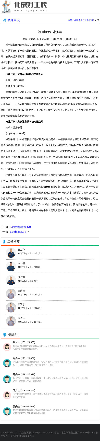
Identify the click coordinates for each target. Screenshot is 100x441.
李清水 (21, 304)
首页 (70, 20)
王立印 (21, 249)
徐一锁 (21, 263)
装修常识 (14, 20)
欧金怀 (21, 318)
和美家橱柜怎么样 (21, 227)
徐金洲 (21, 277)
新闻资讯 (78, 20)
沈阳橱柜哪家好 (18, 231)
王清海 (21, 290)
